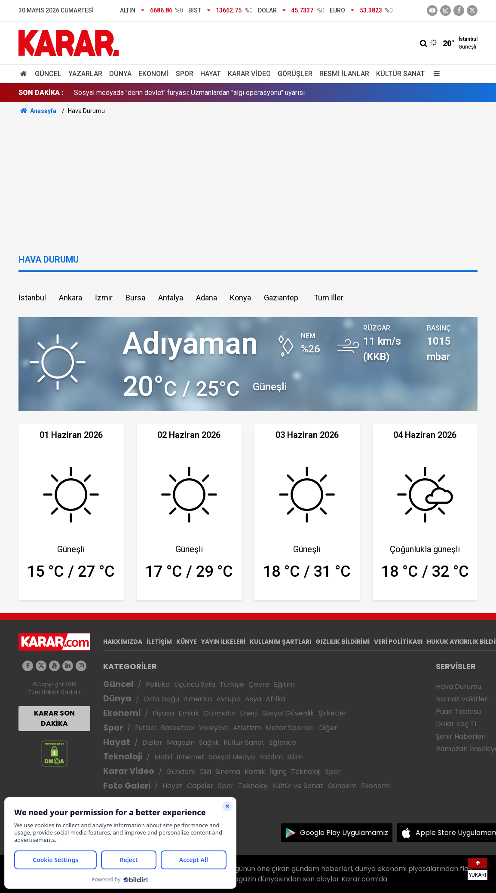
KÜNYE (186, 641)
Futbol (145, 728)
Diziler (152, 742)
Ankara (70, 297)
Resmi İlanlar (344, 74)
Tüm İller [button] (328, 297)
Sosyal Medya (232, 757)
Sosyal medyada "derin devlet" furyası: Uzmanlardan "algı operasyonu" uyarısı (189, 93)
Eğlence (283, 742)
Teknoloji (122, 756)
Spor (184, 74)
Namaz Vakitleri (462, 699)
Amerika (198, 699)
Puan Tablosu (458, 711)
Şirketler (332, 713)
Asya (253, 699)
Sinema (227, 772)
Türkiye (232, 684)
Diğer (328, 728)
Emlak (188, 713)
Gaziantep (281, 297)
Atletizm (247, 728)
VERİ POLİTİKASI (398, 641)
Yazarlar (85, 74)
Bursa (135, 297)
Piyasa (163, 713)
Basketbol (178, 728)
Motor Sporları (290, 728)
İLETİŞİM (159, 641)
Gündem (181, 772)
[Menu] (434, 74)
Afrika (275, 699)
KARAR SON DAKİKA (54, 718)
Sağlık (209, 742)
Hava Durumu (458, 686)
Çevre (258, 684)
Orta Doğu (161, 699)
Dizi (205, 772)
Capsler (200, 786)
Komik (255, 772)
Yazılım (271, 757)
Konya (240, 297)
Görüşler (295, 74)
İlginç (278, 772)
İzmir (104, 297)
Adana (206, 297)
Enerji (249, 713)
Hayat (210, 74)
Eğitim (284, 684)
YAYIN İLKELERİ (223, 641)
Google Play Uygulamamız (344, 833)
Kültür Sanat (400, 74)
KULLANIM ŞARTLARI (280, 641)
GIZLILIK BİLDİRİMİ (342, 641)
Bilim (295, 757)
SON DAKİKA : (41, 93)
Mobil (163, 757)
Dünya (120, 74)
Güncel (48, 74)
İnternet (191, 757)
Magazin (181, 742)
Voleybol (214, 728)
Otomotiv (219, 713)
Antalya (170, 297)
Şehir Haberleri (461, 736)
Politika (158, 684)
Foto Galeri (126, 786)
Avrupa (228, 699)
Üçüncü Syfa (194, 684)
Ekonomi (153, 74)
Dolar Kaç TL (457, 724)
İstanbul (32, 297)
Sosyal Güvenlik (288, 713)
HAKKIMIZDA (122, 641)
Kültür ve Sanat (297, 786)
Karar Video (249, 74)
